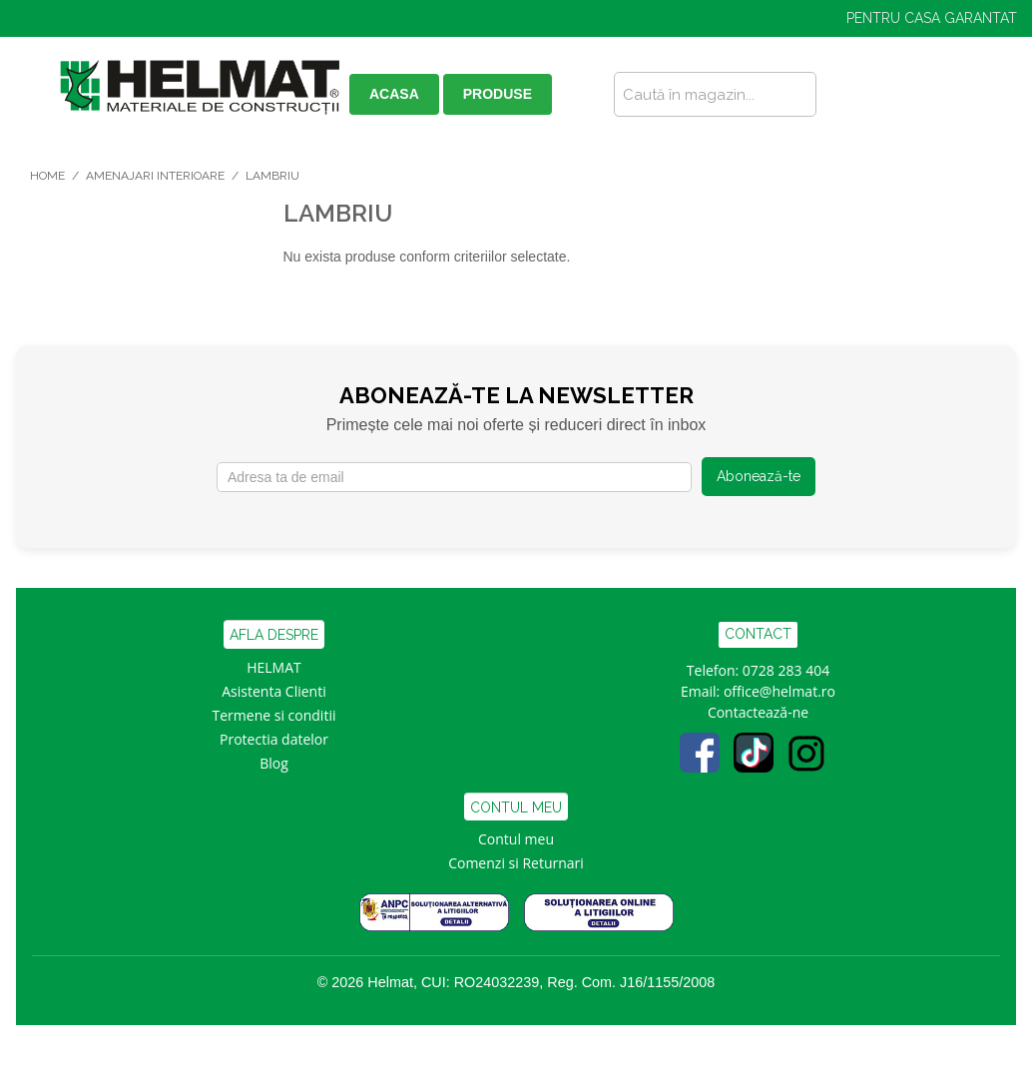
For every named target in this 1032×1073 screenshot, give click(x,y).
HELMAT (274, 667)
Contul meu (516, 838)
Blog (273, 763)
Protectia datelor (274, 739)
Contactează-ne (758, 712)
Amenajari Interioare (155, 176)
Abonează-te (758, 476)
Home (47, 176)
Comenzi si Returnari (516, 862)
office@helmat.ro (779, 691)
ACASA (394, 94)
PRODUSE (497, 94)
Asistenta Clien (269, 691)
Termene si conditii (274, 715)
